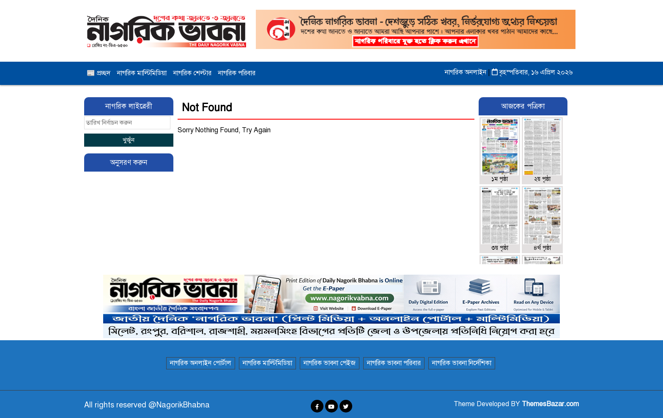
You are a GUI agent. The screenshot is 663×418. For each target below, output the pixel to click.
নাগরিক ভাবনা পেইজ (330, 363)
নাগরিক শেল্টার (192, 73)
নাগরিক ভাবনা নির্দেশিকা (461, 363)
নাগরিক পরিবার (236, 73)
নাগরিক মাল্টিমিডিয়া (142, 73)
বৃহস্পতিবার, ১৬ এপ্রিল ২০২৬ (532, 72)
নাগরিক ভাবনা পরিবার (394, 363)
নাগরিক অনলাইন (466, 72)
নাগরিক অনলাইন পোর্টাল (200, 363)
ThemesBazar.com (550, 404)
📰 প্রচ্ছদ (98, 73)
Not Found (207, 107)
